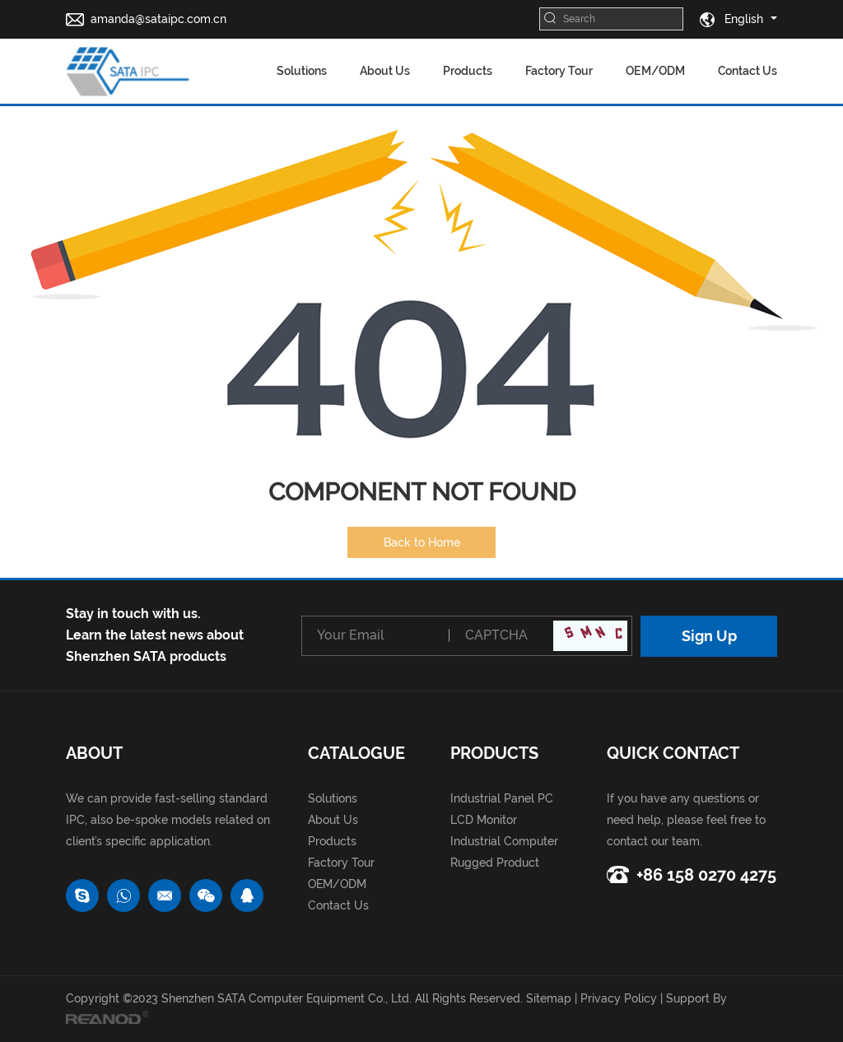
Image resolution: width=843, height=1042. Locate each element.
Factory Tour (559, 70)
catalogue (356, 753)
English (731, 19)
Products (467, 70)
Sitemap (548, 998)
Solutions (302, 70)
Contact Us (747, 70)
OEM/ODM (655, 70)
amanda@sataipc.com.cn (158, 19)
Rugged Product (494, 862)
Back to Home (422, 542)
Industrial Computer (504, 841)
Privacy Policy (618, 998)
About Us (385, 70)
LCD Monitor (483, 819)
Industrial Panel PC (501, 798)
